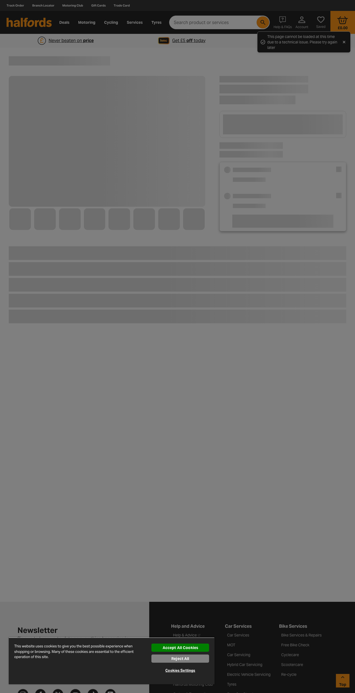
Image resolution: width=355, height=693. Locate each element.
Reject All (180, 658)
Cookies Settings (180, 670)
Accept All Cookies (180, 647)
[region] (112, 660)
